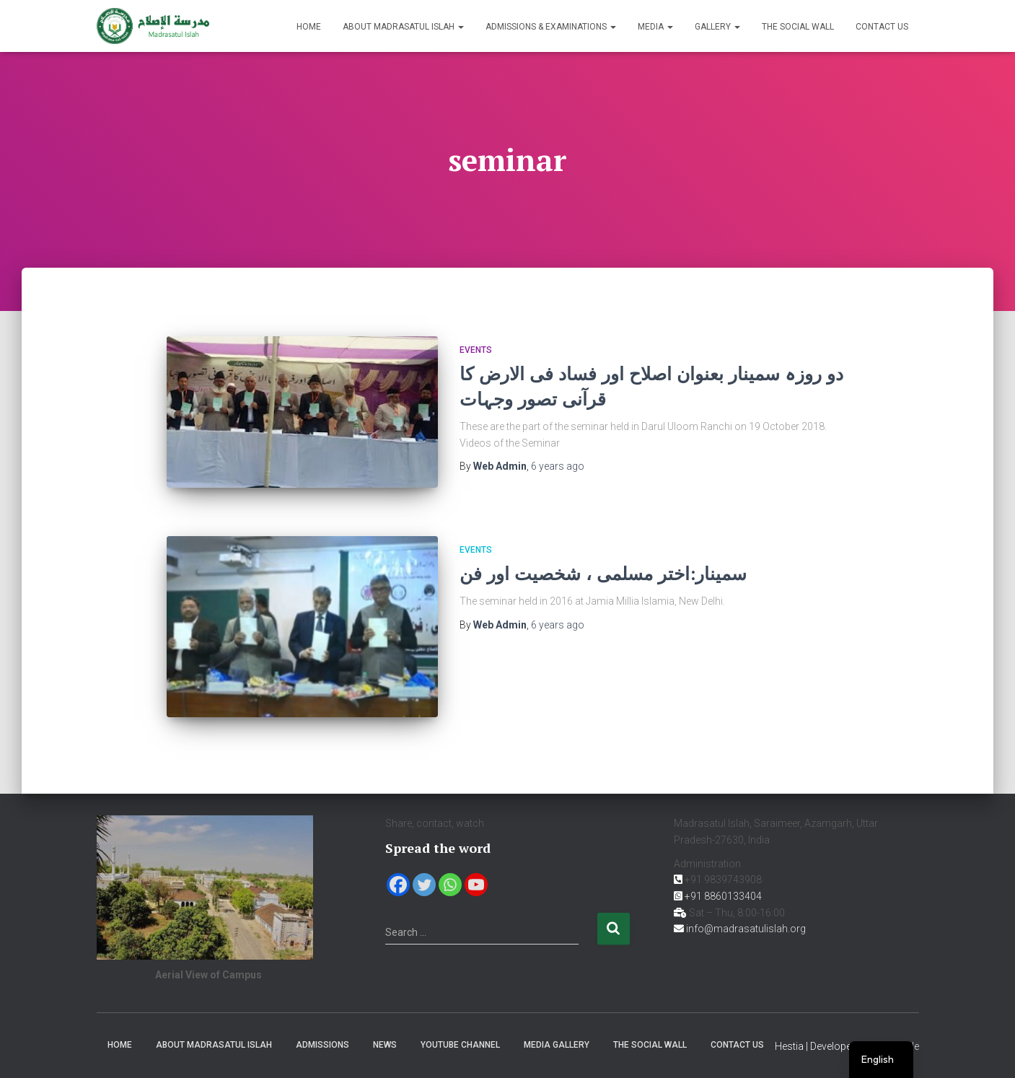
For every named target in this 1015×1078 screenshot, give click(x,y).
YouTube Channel (460, 1045)
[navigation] (881, 1059)
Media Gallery (556, 1045)
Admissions (322, 1045)
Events (476, 350)
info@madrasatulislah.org (746, 928)
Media (655, 27)
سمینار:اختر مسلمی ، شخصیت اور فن (603, 573)
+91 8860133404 (723, 896)
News (385, 1045)
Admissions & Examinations (550, 27)
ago (557, 466)
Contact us (882, 27)
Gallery (717, 27)
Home (308, 27)
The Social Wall (798, 27)
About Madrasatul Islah (403, 27)
